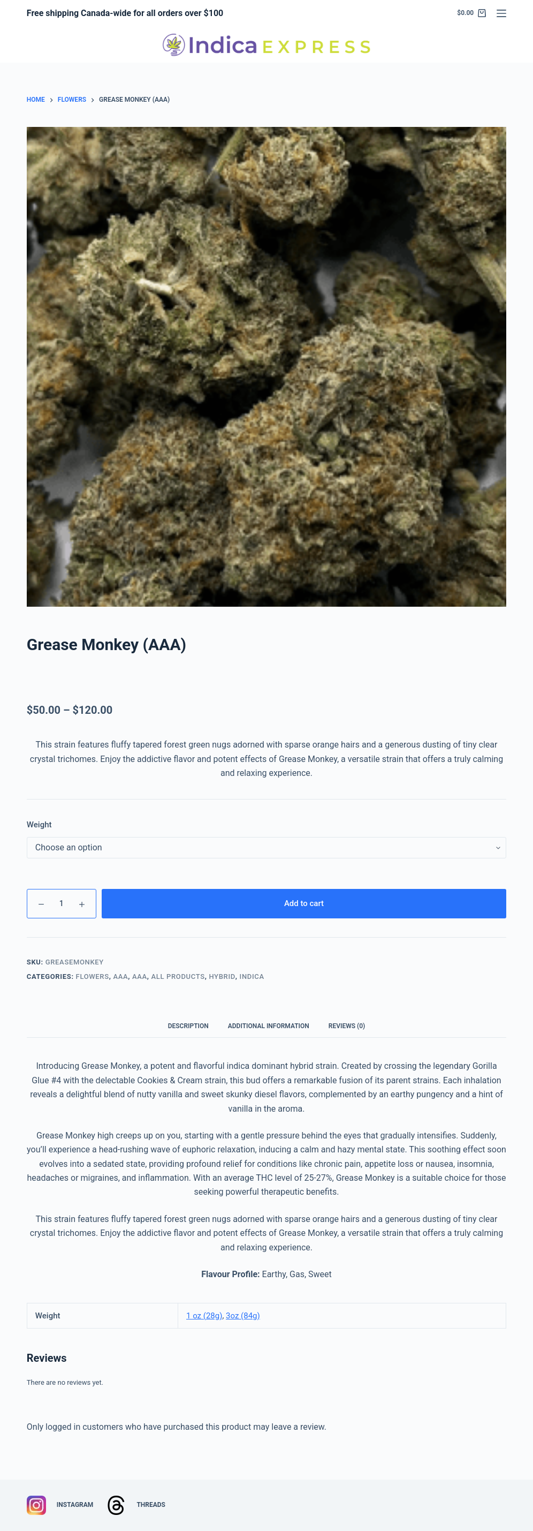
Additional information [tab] (268, 1026)
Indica (252, 976)
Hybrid (222, 976)
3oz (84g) (243, 1316)
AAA (120, 976)
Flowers (92, 976)
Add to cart (304, 903)
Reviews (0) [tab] (347, 1026)
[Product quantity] (61, 903)
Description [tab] (188, 1026)
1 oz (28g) (204, 1316)
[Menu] (501, 13)
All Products (178, 976)
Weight (39, 824)
